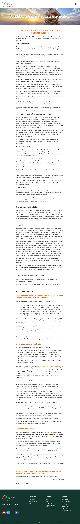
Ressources (47, 4)
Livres (54, 4)
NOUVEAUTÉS (37, 4)
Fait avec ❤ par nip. (73, 522)
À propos (69, 4)
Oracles (61, 4)
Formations (26, 4)
